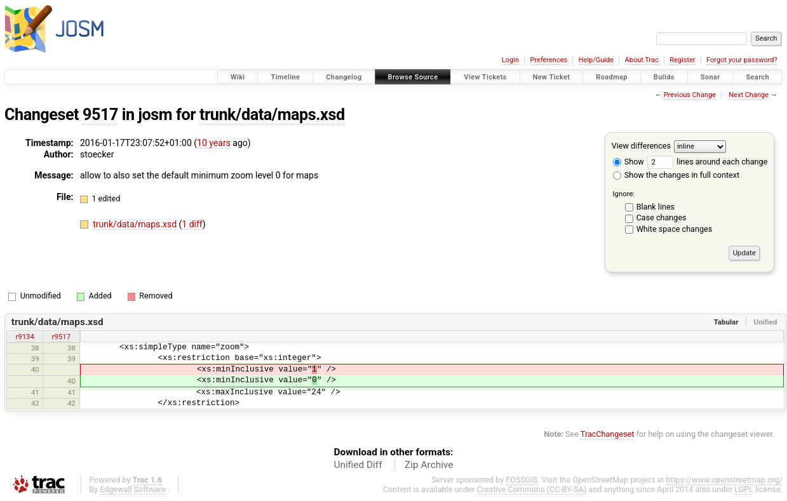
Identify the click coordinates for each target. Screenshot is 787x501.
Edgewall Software (133, 489)
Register (682, 60)
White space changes (674, 229)
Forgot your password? (741, 60)
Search (757, 77)
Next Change (749, 95)
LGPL (743, 489)
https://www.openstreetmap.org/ (724, 479)
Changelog (343, 77)
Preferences (548, 60)
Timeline (285, 77)
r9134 (24, 336)
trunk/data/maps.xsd (272, 114)
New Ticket (551, 77)
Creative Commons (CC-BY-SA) (532, 489)
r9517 (61, 336)
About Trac (642, 60)
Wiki (238, 77)
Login (510, 60)
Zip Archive (429, 465)
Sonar (710, 77)
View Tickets (485, 77)
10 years (214, 143)
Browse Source (413, 77)
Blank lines (655, 206)
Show (628, 161)
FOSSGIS (521, 479)
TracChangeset (608, 434)
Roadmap (612, 77)
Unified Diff (358, 465)
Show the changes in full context (676, 175)
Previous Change (690, 95)
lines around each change (707, 161)
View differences (641, 145)
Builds (664, 77)
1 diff (192, 224)
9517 (100, 114)
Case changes (661, 217)
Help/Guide (596, 60)
